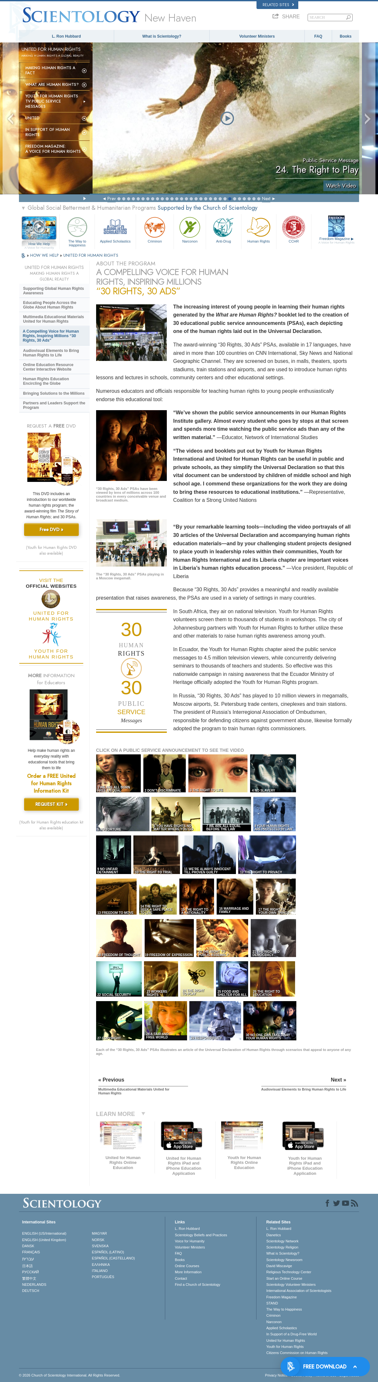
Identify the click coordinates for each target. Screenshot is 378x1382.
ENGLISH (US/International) (44, 1233)
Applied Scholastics (115, 229)
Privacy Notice (276, 1375)
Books (346, 36)
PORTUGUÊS (103, 1277)
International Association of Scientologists (298, 1291)
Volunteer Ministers (256, 36)
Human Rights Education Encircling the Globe (46, 381)
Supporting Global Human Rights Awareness (53, 290)
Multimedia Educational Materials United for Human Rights (53, 319)
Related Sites (278, 5)
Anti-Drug (223, 229)
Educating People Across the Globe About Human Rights (49, 304)
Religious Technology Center (288, 1272)
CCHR (294, 229)
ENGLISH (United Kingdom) (44, 1240)
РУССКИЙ (30, 1272)
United (32, 118)
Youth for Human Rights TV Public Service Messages (51, 101)
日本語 (27, 1266)
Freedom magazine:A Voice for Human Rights (53, 148)
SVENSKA (100, 1246)
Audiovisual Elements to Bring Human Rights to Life (51, 352)
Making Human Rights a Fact (50, 70)
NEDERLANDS (34, 1284)
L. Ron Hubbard (66, 36)
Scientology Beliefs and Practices (201, 1235)
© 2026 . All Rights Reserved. (69, 1375)
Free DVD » (51, 529)
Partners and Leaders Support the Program (54, 405)
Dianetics (273, 1235)
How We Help (39, 244)
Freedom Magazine (336, 240)
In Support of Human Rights (47, 132)
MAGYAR (99, 1233)
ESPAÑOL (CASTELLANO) (113, 1258)
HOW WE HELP (45, 255)
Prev (111, 198)
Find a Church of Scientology (197, 1284)
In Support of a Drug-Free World (291, 1334)
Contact (181, 1278)
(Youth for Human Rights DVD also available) (51, 550)
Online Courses (187, 1266)
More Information (188, 1272)
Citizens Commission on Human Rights (297, 1353)
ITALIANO (100, 1271)
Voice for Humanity (189, 1241)
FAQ (318, 36)
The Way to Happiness (77, 230)
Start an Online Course (284, 1278)
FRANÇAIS (31, 1252)
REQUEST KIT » (51, 804)
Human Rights (258, 229)
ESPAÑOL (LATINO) (108, 1252)
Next (266, 198)
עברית (28, 1258)
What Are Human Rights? (52, 85)
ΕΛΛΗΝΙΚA (101, 1265)
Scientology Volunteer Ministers (290, 1284)
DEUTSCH (30, 1291)
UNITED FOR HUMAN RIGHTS (90, 255)
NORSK (98, 1240)
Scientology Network (282, 1241)
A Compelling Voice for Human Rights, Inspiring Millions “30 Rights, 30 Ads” (51, 336)
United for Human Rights (285, 1340)
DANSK (28, 1246)
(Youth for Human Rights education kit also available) (51, 825)
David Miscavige (279, 1266)
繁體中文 (29, 1278)
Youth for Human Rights (284, 1347)
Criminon (155, 229)
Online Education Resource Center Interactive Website (48, 367)
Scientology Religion (282, 1247)
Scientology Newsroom (284, 1260)
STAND (272, 1303)
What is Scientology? (161, 36)
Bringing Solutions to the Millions (54, 393)
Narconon (190, 229)
